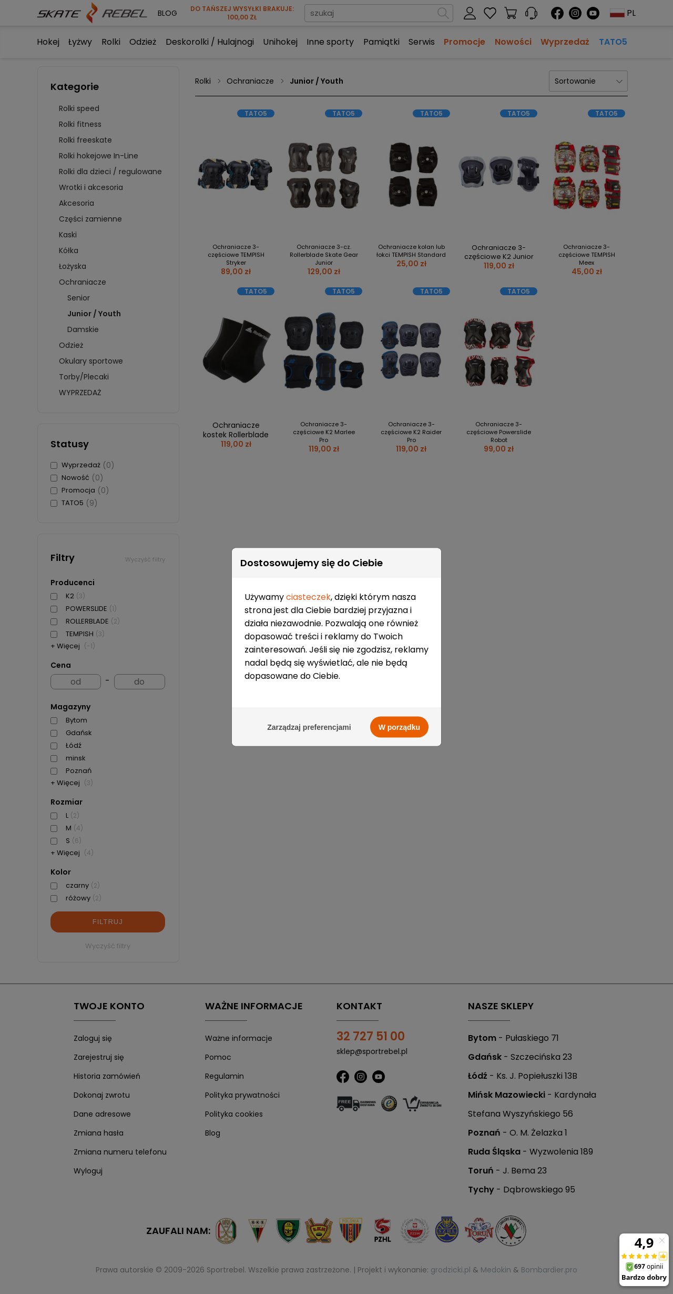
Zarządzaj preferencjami (309, 678)
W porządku (399, 678)
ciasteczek (308, 547)
